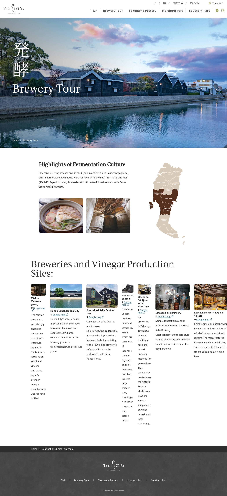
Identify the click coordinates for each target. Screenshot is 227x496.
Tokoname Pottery (142, 11)
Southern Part (199, 11)
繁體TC (178, 3)
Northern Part (172, 11)
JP (155, 3)
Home (15, 140)
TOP (94, 11)
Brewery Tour (113, 11)
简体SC (194, 3)
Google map (39, 309)
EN (164, 3)
